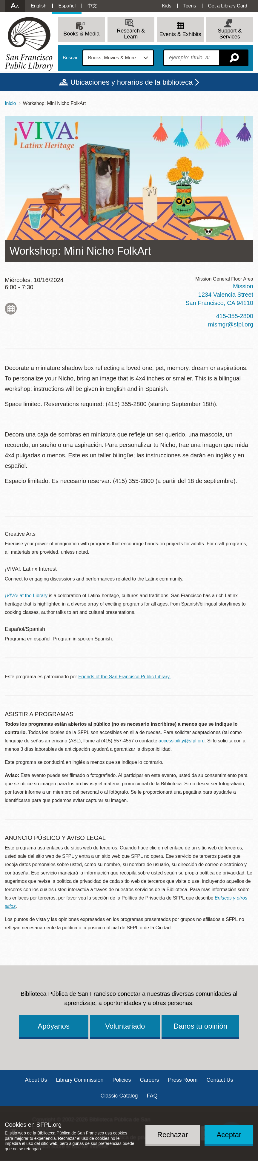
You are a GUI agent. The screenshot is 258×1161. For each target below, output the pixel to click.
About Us (36, 1080)
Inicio (10, 103)
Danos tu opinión (200, 1026)
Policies (121, 1080)
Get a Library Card (227, 5)
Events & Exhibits (180, 34)
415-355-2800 (234, 316)
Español (67, 5)
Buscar (70, 57)
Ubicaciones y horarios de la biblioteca (131, 82)
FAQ (152, 1096)
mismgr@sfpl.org (230, 324)
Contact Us (220, 1080)
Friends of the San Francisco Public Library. (124, 676)
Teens (189, 5)
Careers (149, 1080)
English (38, 5)
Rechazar (172, 1135)
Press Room (183, 1080)
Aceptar (228, 1135)
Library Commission (79, 1080)
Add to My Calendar (11, 309)
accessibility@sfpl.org (182, 740)
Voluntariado (125, 1026)
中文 (92, 5)
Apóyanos (54, 1026)
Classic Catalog (119, 1096)
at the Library (26, 595)
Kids (166, 5)
